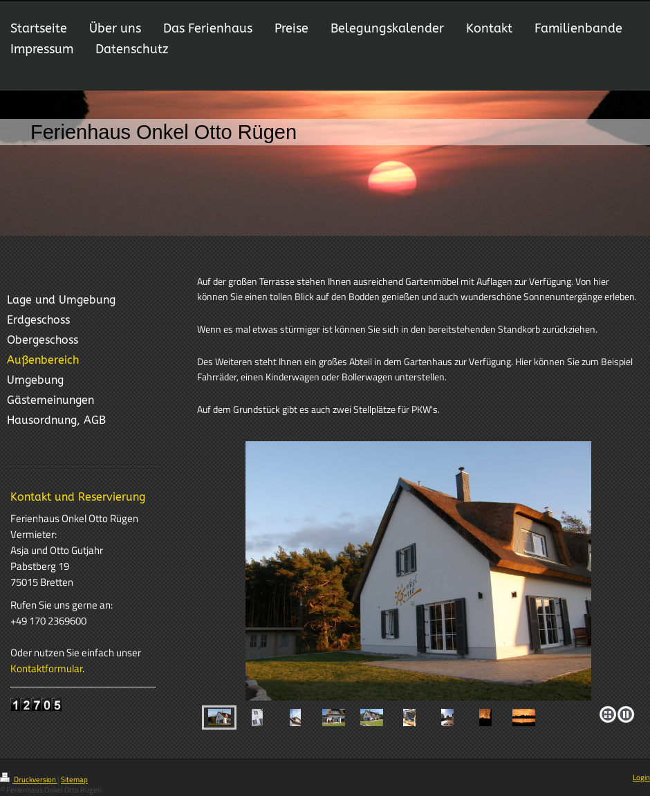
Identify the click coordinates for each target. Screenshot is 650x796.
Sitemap (74, 779)
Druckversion (28, 779)
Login (641, 777)
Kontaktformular (46, 668)
